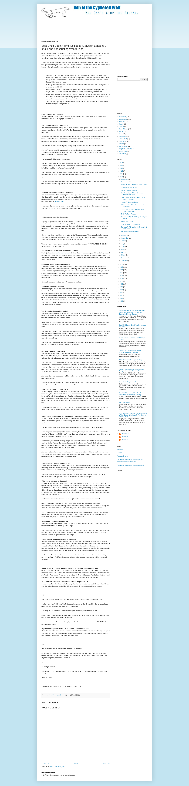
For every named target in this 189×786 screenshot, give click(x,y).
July (122, 244)
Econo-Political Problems (129, 190)
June (123, 246)
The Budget (123, 139)
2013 (121, 273)
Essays (121, 144)
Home (76, 763)
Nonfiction (122, 153)
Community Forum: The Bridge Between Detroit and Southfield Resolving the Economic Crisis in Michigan (132, 312)
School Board (123, 129)
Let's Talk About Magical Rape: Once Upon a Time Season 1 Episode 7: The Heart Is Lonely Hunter (133, 415)
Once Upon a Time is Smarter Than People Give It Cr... (132, 210)
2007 (121, 290)
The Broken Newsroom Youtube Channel (130, 465)
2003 (121, 301)
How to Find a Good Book (129, 202)
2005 (121, 295)
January (124, 261)
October (124, 235)
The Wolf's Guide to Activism (130, 232)
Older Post (106, 763)
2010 (121, 281)
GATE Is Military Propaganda (130, 224)
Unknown (125, 437)
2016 (121, 264)
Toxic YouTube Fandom (128, 214)
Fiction (121, 131)
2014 (121, 270)
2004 (121, 298)
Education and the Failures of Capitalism (134, 184)
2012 (121, 275)
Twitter (119, 453)
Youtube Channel (122, 456)
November (124, 182)
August (123, 241)
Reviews (122, 121)
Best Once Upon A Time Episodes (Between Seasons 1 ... (132, 194)
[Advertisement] (85, 31)
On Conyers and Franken (129, 187)
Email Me (120, 449)
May (123, 249)
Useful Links (123, 151)
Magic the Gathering (125, 149)
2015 (121, 267)
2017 (121, 177)
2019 (121, 171)
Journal (121, 126)
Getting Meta (123, 146)
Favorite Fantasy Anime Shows (129, 382)
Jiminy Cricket (59, 201)
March (123, 255)
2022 (121, 165)
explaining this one (62, 253)
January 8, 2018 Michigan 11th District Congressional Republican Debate (131, 370)
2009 (121, 284)
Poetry (121, 124)
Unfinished (122, 136)
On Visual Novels (124, 402)
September (125, 238)
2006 (121, 292)
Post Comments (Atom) (57, 766)
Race (121, 134)
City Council (123, 119)
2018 (121, 174)
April (123, 252)
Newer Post (46, 763)
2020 (121, 168)
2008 (121, 287)
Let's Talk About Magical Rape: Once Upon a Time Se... (133, 198)
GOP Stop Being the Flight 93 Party (130, 360)
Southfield (122, 116)
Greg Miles (52, 695)
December (124, 179)
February (124, 258)
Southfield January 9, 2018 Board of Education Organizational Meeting (130, 393)
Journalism (122, 141)
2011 (121, 278)
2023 (121, 162)
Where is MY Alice (127, 221)
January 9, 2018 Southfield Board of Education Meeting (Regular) (130, 351)
